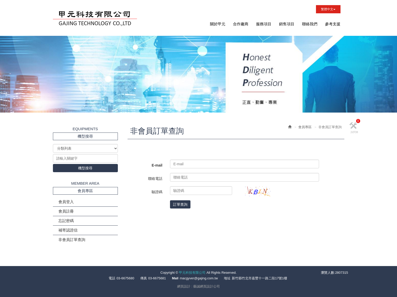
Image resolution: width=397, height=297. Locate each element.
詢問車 (355, 128)
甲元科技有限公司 (95, 19)
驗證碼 (157, 192)
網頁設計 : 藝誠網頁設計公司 (198, 286)
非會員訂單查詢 (72, 239)
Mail (175, 278)
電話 (112, 278)
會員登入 (66, 202)
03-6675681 (157, 278)
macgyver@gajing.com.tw (199, 278)
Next (53, 107)
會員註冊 (66, 211)
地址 (227, 278)
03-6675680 (125, 278)
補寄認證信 (68, 230)
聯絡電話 (155, 179)
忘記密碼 (66, 220)
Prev (43, 107)
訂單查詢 (180, 204)
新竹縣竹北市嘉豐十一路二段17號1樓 (259, 278)
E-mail (157, 165)
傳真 (143, 278)
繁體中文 (328, 9)
